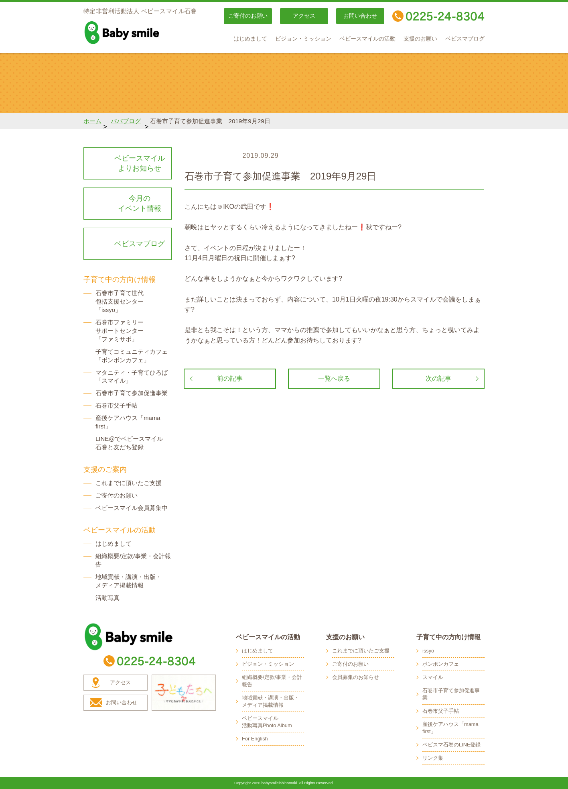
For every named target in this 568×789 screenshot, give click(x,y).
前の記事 (230, 378)
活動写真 (107, 597)
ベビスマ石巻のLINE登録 (451, 745)
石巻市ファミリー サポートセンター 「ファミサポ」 (119, 331)
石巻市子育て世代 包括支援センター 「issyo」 (119, 301)
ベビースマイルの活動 (367, 39)
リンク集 (432, 758)
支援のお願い (420, 39)
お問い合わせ (360, 16)
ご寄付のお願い (248, 16)
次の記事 (438, 378)
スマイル (432, 677)
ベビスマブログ (465, 39)
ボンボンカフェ (440, 664)
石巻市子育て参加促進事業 (131, 392)
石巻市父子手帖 (116, 405)
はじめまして (250, 39)
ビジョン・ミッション (303, 39)
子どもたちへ (184, 693)
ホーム (92, 121)
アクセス (304, 16)
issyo (428, 651)
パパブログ (126, 121)
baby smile (139, 32)
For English (255, 739)
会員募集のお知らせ (355, 677)
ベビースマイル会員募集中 (131, 507)
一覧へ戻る (334, 378)
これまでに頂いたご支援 (128, 482)
